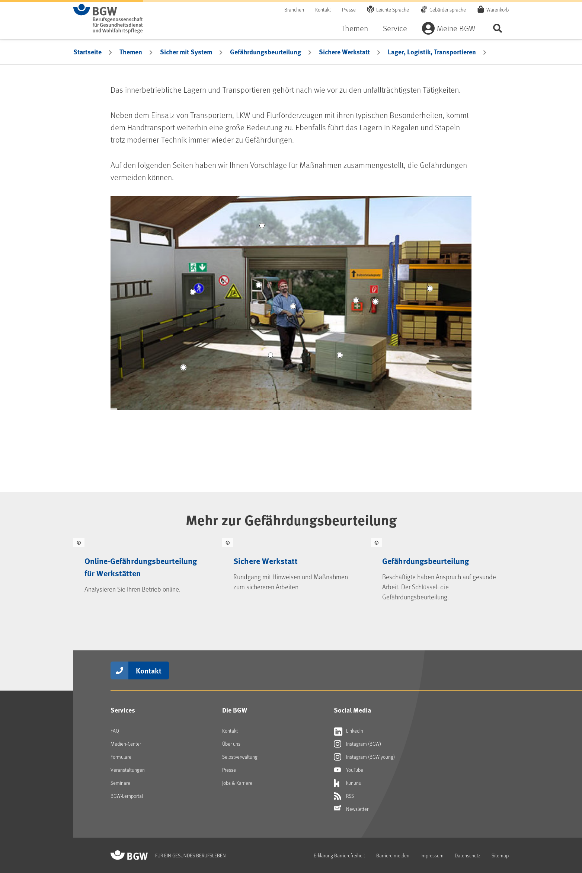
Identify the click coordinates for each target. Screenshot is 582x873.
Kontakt (323, 9)
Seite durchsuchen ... (497, 28)
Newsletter (351, 809)
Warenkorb (497, 9)
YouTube (348, 770)
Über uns (231, 743)
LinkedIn (348, 731)
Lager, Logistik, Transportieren (432, 52)
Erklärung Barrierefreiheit (339, 855)
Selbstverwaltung (240, 756)
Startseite (87, 52)
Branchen (294, 9)
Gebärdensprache (447, 9)
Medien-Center (126, 743)
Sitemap (500, 855)
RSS (344, 796)
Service (395, 28)
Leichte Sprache (392, 9)
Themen (354, 28)
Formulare (121, 756)
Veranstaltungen (128, 769)
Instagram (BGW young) (364, 757)
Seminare (120, 782)
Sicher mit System (186, 52)
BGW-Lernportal (127, 795)
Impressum (432, 855)
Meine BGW (456, 28)
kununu (347, 783)
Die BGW (234, 710)
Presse (349, 9)
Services (123, 710)
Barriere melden (392, 855)
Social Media (352, 710)
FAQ (115, 730)
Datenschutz (467, 855)
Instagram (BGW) (357, 744)
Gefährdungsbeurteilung (265, 52)
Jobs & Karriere (237, 782)
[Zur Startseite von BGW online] (108, 19)
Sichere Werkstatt (344, 52)
